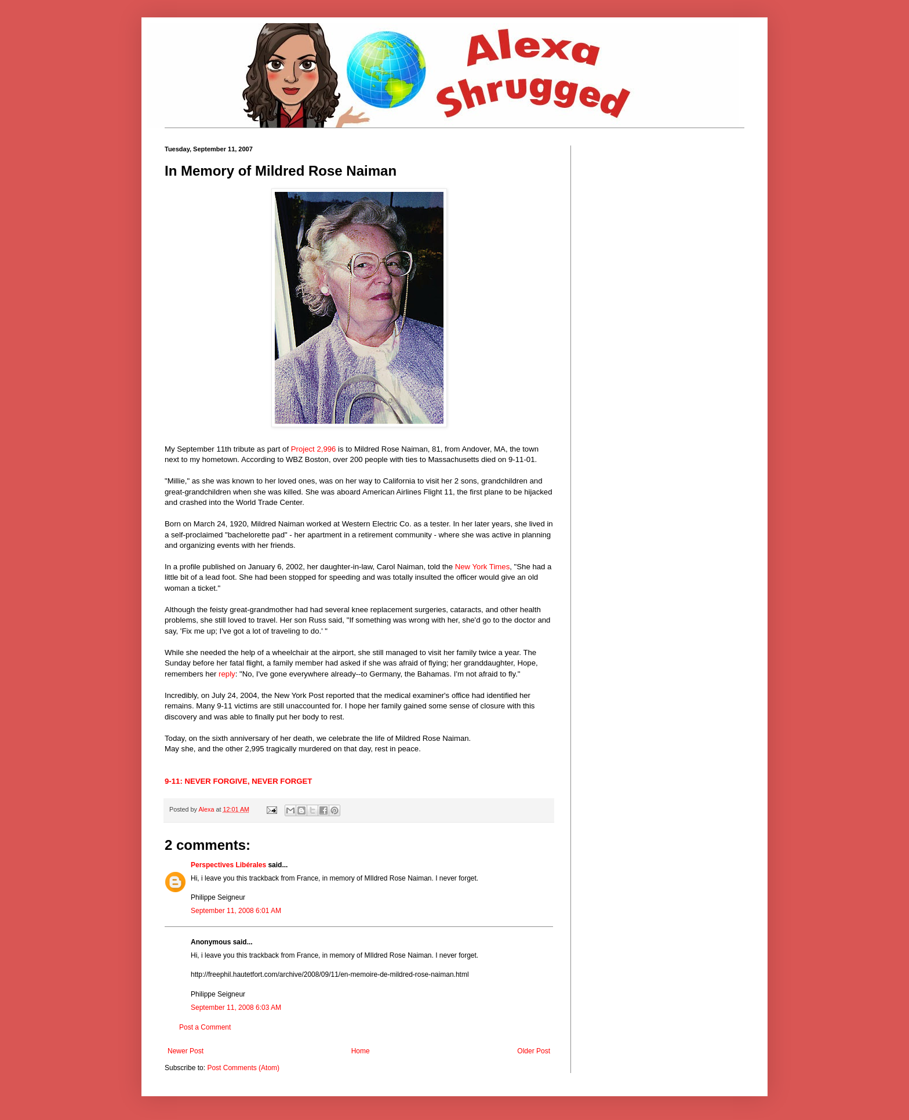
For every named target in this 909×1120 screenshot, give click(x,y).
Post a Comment (205, 1027)
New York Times (482, 566)
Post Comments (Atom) (243, 1068)
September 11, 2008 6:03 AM (236, 1007)
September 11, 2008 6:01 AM (236, 911)
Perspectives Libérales (228, 865)
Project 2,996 (313, 449)
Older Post (533, 1051)
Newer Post (185, 1051)
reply (227, 674)
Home (360, 1051)
